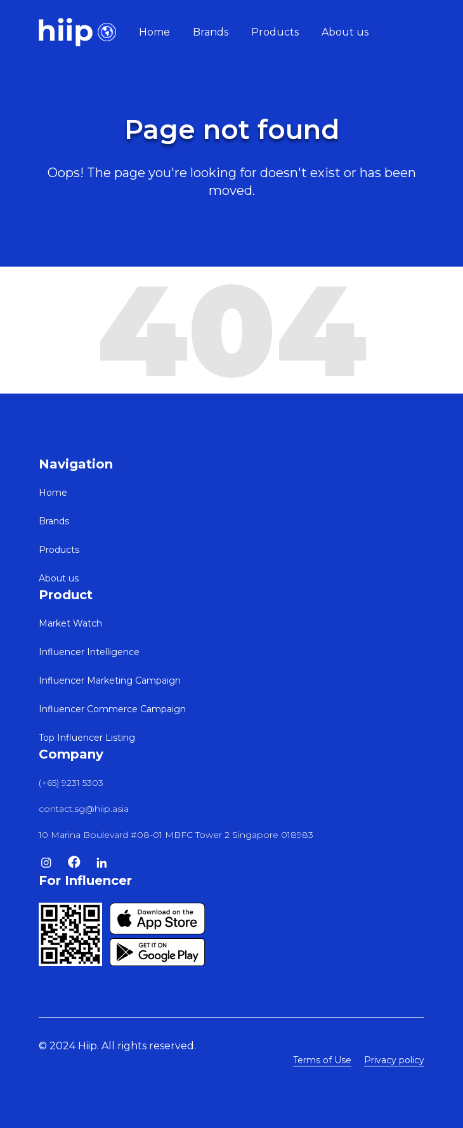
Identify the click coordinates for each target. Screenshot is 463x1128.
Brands (210, 32)
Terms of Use (322, 1060)
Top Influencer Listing (87, 737)
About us (345, 32)
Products (275, 32)
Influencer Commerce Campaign (112, 709)
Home (154, 32)
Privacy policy (394, 1060)
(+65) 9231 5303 (71, 782)
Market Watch (70, 623)
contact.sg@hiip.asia (84, 808)
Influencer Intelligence (89, 652)
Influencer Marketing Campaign (110, 680)
